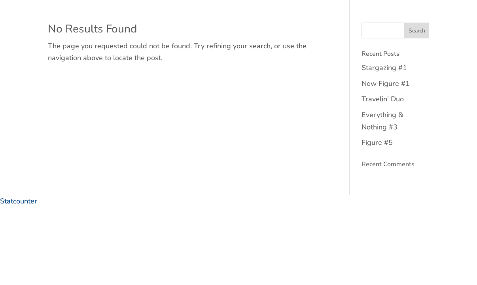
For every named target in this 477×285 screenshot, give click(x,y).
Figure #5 (377, 142)
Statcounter (18, 201)
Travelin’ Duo (383, 99)
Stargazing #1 (384, 67)
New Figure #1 (386, 83)
